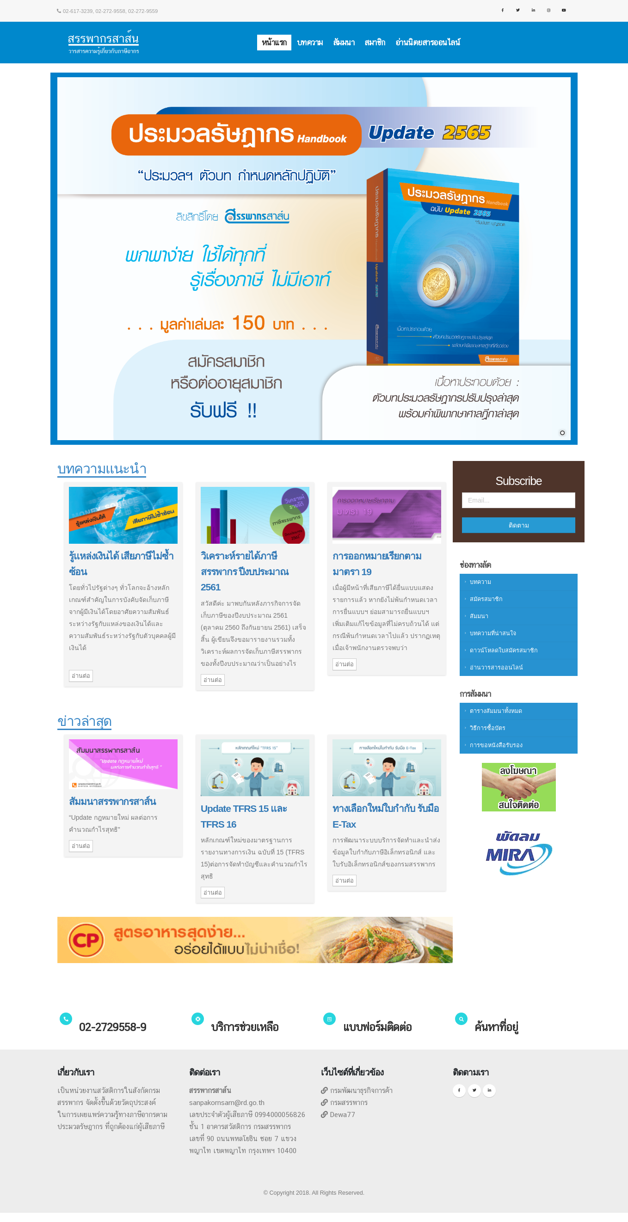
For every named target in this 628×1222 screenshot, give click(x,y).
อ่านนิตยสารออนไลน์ (427, 42)
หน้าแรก (274, 42)
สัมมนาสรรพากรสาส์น (112, 801)
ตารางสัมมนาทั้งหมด (496, 711)
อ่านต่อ (81, 675)
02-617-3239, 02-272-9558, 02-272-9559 (107, 11)
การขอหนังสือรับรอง (496, 745)
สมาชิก (374, 42)
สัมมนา (344, 42)
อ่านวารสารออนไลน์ (496, 667)
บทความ (310, 42)
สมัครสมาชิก (486, 599)
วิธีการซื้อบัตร (487, 728)
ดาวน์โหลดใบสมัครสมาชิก (504, 650)
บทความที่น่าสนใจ (493, 633)
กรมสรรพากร (349, 1102)
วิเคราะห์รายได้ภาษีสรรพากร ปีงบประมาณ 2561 (244, 571)
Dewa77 (342, 1114)
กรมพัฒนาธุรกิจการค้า (361, 1090)
